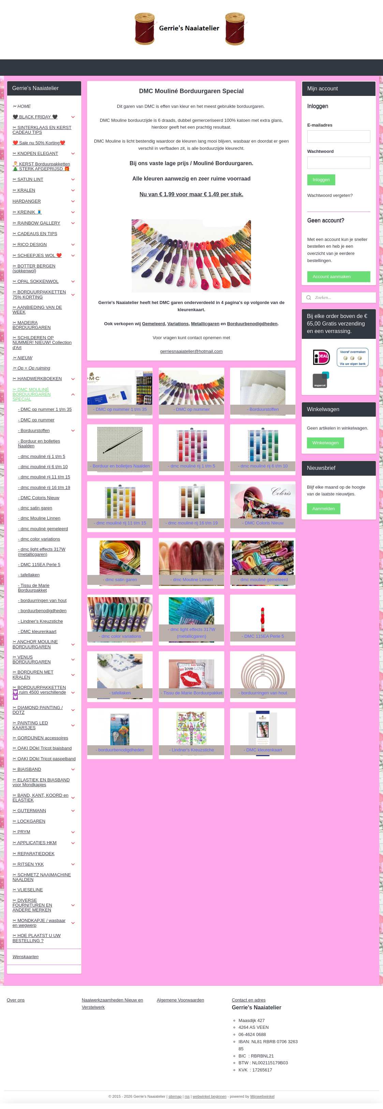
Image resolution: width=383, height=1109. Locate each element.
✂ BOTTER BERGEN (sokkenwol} (34, 268)
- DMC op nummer (36, 419)
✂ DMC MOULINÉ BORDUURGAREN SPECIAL (44, 394)
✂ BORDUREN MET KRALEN (44, 674)
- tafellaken (29, 574)
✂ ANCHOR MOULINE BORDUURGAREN (44, 644)
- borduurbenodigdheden (42, 610)
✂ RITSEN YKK (44, 864)
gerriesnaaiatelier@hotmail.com (191, 351)
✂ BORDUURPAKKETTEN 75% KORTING (44, 294)
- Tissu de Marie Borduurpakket (33, 588)
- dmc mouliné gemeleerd (43, 528)
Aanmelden (323, 508)
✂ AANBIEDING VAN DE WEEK (37, 310)
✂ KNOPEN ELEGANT (44, 153)
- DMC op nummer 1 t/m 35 (45, 409)
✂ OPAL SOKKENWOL (44, 281)
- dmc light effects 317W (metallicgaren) (41, 552)
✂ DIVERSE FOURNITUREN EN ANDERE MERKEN (44, 905)
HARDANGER (44, 201)
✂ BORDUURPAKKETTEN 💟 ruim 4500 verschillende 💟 (44, 692)
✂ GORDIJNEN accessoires (40, 737)
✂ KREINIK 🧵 (44, 212)
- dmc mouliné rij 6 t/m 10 (43, 466)
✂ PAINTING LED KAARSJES (44, 725)
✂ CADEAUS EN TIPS (35, 233)
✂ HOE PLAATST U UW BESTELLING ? (37, 938)
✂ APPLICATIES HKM (44, 843)
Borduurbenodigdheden (252, 323)
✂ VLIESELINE (28, 889)
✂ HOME (22, 106)
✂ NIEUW (22, 357)
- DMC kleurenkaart (37, 631)
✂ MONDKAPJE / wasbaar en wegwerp (44, 923)
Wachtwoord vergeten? (330, 195)
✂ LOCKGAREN (29, 821)
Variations (178, 323)
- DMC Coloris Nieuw (38, 497)
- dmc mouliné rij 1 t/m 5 (41, 456)
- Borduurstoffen (47, 430)
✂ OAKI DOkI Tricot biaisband (42, 748)
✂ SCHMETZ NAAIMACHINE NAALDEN (42, 877)
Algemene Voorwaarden (180, 1000)
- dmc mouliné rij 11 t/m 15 (44, 476)
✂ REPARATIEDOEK (34, 853)
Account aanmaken (332, 276)
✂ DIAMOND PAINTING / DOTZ (44, 710)
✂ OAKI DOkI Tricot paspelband (44, 758)
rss (187, 1096)
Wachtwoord (320, 151)
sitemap (175, 1096)
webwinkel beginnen (209, 1096)
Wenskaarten (26, 956)
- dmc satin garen (35, 507)
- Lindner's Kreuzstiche (40, 621)
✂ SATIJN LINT (44, 179)
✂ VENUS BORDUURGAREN (44, 659)
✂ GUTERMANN (44, 810)
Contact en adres (249, 1000)
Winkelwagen (325, 442)
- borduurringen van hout (42, 600)
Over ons (16, 1000)
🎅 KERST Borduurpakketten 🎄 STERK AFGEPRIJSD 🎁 (41, 166)
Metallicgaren (205, 323)
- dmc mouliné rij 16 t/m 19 (44, 487)
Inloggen (321, 179)
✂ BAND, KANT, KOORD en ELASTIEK (44, 798)
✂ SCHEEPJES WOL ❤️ (44, 255)
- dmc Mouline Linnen (39, 518)
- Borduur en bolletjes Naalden (39, 443)
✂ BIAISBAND (44, 769)
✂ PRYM (44, 832)
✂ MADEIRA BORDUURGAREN (32, 325)
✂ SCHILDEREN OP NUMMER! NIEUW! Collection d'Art (42, 342)
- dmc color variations (39, 539)
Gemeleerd (153, 323)
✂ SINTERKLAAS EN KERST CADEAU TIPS (42, 130)
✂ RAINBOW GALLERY (44, 223)
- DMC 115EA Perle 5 (39, 564)
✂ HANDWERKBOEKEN (44, 378)
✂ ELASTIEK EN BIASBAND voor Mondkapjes (41, 782)
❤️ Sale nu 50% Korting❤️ (39, 142)
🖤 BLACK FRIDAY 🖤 (44, 117)
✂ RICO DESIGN (44, 244)
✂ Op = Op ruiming (31, 368)
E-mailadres (320, 125)
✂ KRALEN (44, 190)
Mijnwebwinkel (262, 1096)
